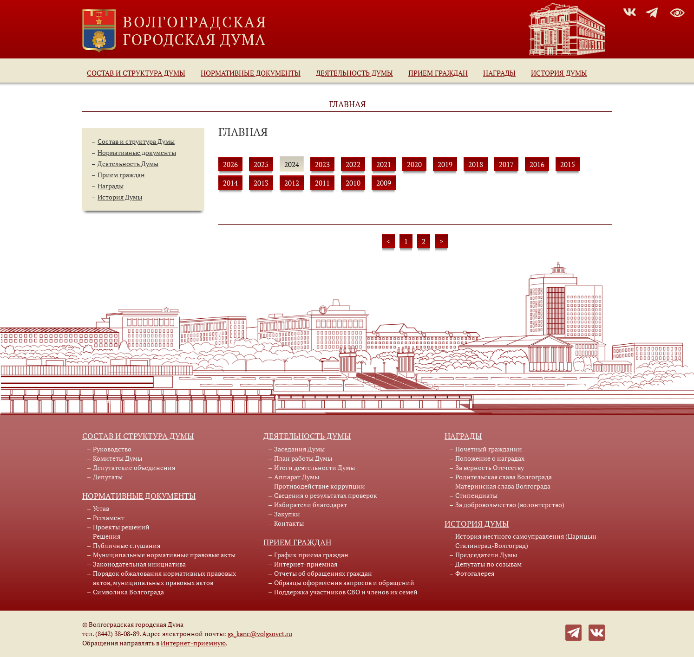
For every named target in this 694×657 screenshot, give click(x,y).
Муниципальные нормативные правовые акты (164, 554)
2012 (291, 182)
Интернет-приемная (305, 564)
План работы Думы (303, 458)
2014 (230, 182)
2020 (414, 164)
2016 (537, 164)
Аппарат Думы (296, 476)
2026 (230, 164)
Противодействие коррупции (319, 486)
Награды (499, 72)
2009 (383, 182)
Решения (106, 536)
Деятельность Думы (354, 72)
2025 (261, 164)
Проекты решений (121, 526)
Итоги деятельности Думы (314, 467)
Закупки (287, 513)
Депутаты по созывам (488, 564)
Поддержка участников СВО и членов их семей (346, 591)
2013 (261, 182)
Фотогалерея (474, 573)
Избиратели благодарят (310, 504)
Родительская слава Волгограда (503, 476)
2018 (475, 164)
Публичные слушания (126, 545)
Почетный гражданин (488, 448)
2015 (567, 164)
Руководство (112, 448)
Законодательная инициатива (139, 564)
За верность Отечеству (489, 467)
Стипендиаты (476, 495)
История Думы (559, 72)
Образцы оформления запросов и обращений (344, 582)
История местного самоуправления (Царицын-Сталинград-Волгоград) (527, 541)
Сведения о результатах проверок (325, 495)
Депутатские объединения (134, 467)
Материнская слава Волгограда (502, 486)
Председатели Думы (486, 554)
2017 (506, 164)
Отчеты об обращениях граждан (323, 573)
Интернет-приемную (193, 642)
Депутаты (108, 476)
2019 (445, 164)
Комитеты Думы (117, 458)
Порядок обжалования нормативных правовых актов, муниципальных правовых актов (164, 578)
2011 (322, 182)
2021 (383, 164)
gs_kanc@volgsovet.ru (260, 633)
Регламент (108, 517)
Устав (101, 508)
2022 (353, 164)
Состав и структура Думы (136, 72)
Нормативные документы (251, 72)
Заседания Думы (299, 448)
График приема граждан (311, 554)
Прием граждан (438, 72)
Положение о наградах (489, 458)
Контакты (289, 523)
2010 (353, 182)
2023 (322, 164)
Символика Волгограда (128, 591)
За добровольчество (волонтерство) (509, 504)
